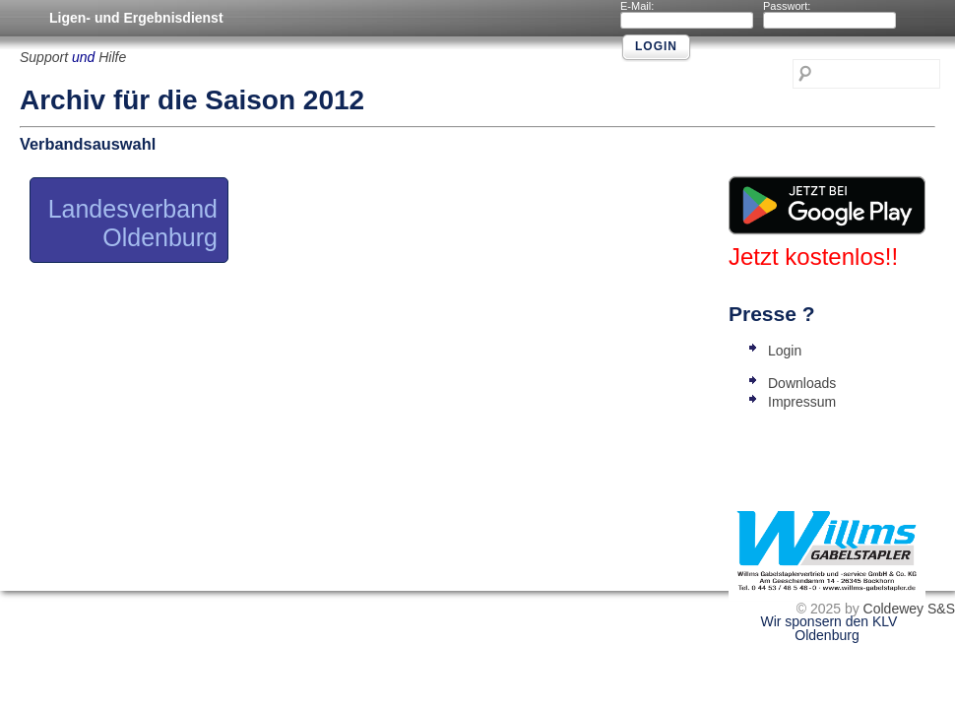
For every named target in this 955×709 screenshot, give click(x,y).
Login (784, 350)
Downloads (802, 383)
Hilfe (112, 57)
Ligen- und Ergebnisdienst (136, 18)
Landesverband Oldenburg (133, 223)
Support (44, 57)
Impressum (802, 402)
